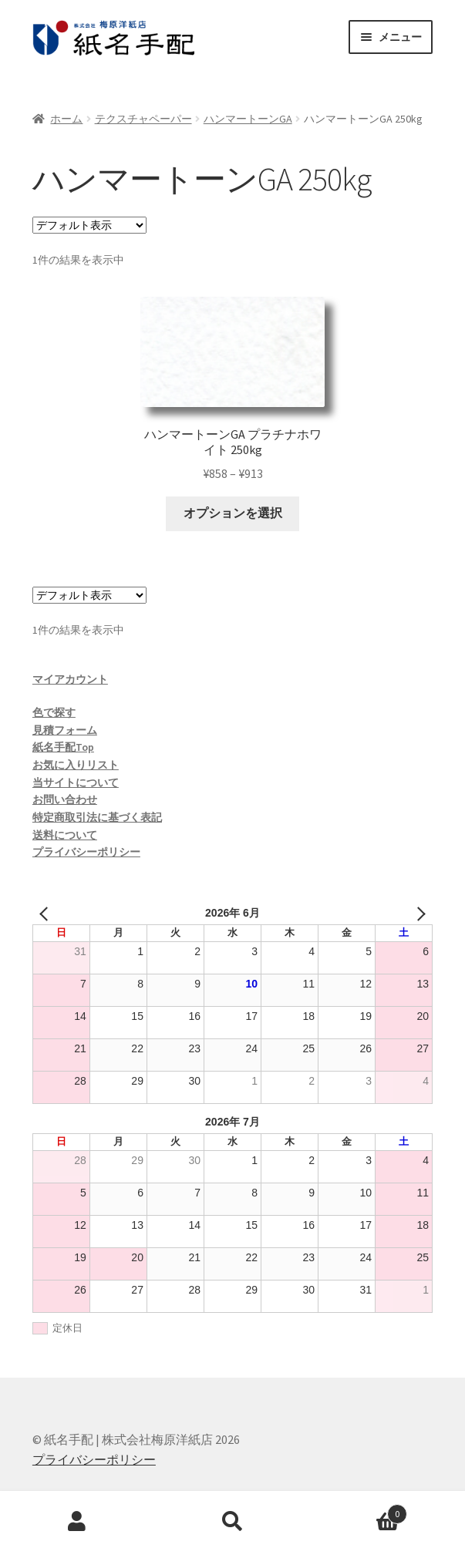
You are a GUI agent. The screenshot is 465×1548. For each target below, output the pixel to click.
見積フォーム (64, 730)
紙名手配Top (63, 747)
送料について (64, 835)
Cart (358, 1510)
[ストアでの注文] (89, 225)
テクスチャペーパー (143, 119)
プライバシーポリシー (86, 852)
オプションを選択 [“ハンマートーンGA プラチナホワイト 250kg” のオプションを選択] (233, 512)
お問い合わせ (64, 799)
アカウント (77, 1522)
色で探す (54, 712)
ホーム (66, 119)
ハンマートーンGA (248, 119)
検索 (232, 1522)
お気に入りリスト (75, 765)
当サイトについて (75, 782)
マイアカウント (70, 679)
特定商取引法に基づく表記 (97, 817)
